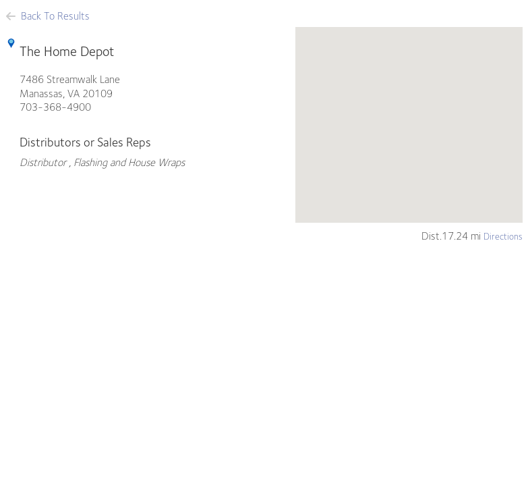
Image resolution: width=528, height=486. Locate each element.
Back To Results (47, 15)
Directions (503, 236)
